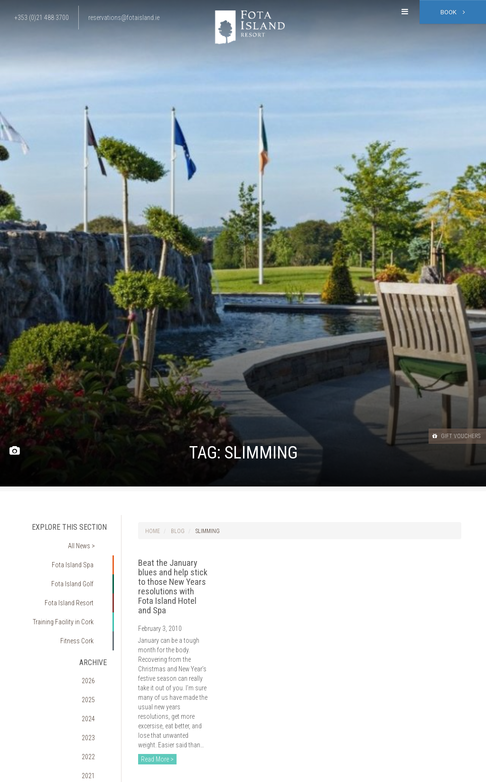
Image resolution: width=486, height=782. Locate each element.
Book (452, 12)
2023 (95, 680)
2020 (95, 720)
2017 (95, 761)
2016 (95, 775)
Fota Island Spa (79, 554)
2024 (95, 667)
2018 (95, 748)
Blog (178, 531)
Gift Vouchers (447, 435)
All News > (87, 541)
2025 (95, 653)
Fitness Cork (83, 608)
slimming (208, 531)
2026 (95, 640)
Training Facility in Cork (69, 595)
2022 (95, 693)
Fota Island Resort (75, 581)
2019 (95, 734)
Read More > (157, 759)
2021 (95, 707)
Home (152, 531)
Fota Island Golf (79, 567)
